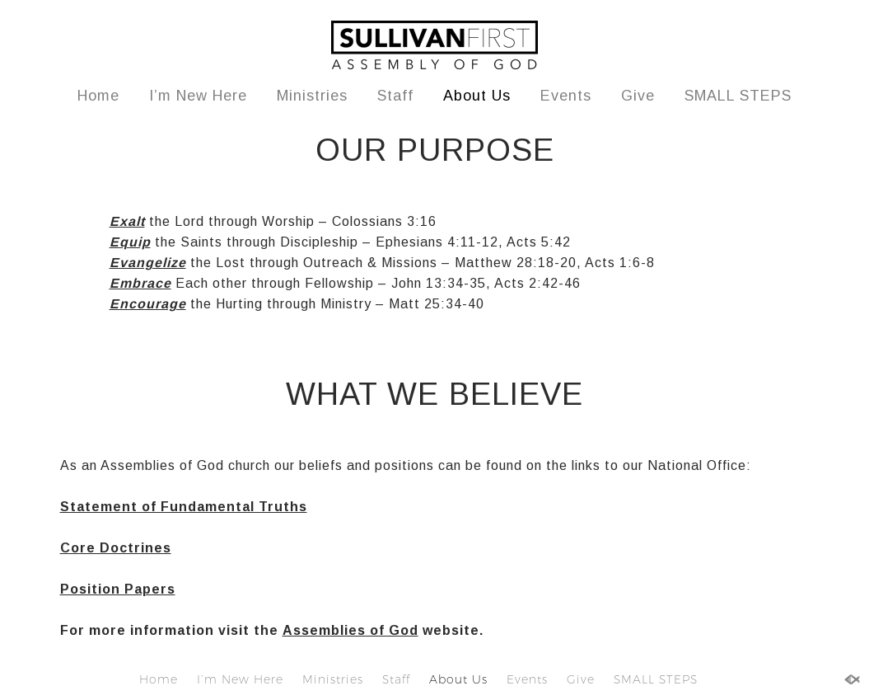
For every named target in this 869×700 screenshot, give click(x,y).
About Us (477, 95)
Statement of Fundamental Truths (183, 507)
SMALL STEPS (738, 95)
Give (638, 95)
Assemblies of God (350, 630)
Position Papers (117, 589)
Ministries (312, 95)
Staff (395, 95)
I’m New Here (198, 95)
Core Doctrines (115, 548)
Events (565, 95)
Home (98, 95)
